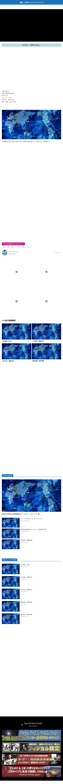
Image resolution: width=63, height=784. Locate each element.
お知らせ (4, 511)
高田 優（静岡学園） (27, 540)
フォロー (57, 252)
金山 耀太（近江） (7, 341)
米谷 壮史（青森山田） (8, 361)
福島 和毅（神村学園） (38, 361)
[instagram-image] (16, 271)
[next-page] (6, 365)
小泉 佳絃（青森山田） (38, 341)
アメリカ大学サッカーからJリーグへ (32, 518)
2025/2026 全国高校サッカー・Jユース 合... (21, 514)
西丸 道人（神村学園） (27, 614)
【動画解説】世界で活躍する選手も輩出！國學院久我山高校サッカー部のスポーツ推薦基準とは (26, 141)
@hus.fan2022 (13, 252)
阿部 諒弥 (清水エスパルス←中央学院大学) (33, 529)
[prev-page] (3, 365)
